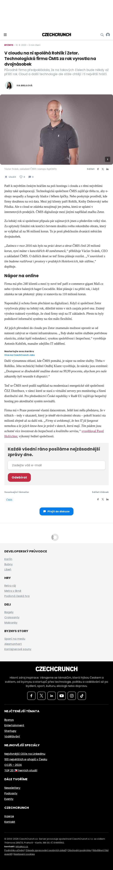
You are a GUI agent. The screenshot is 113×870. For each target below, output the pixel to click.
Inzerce (9, 816)
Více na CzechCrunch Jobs (19, 355)
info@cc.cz (22, 846)
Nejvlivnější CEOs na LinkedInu (24, 754)
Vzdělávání (12, 736)
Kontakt (9, 822)
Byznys (8, 45)
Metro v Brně (12, 591)
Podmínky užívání (14, 850)
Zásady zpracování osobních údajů (46, 850)
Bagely (9, 612)
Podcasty (10, 793)
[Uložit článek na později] (10, 177)
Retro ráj (10, 585)
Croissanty (12, 617)
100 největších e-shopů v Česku (25, 759)
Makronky (10, 622)
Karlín (8, 559)
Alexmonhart (13, 644)
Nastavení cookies (24, 854)
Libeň (7, 569)
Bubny (8, 564)
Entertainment (14, 725)
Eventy (8, 799)
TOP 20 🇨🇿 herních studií (20, 770)
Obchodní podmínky (79, 850)
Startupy (10, 731)
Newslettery (12, 788)
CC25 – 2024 (13, 765)
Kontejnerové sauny (17, 649)
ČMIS (9, 500)
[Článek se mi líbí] (22, 177)
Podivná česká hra (17, 596)
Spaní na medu (14, 639)
